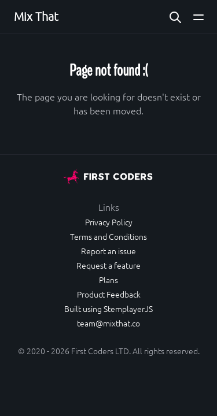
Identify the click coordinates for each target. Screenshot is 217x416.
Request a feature (108, 265)
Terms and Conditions (108, 236)
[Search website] (175, 16)
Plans (108, 279)
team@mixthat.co (108, 323)
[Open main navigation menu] (198, 16)
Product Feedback (109, 294)
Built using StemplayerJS (108, 308)
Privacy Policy (109, 222)
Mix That (36, 16)
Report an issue (108, 251)
